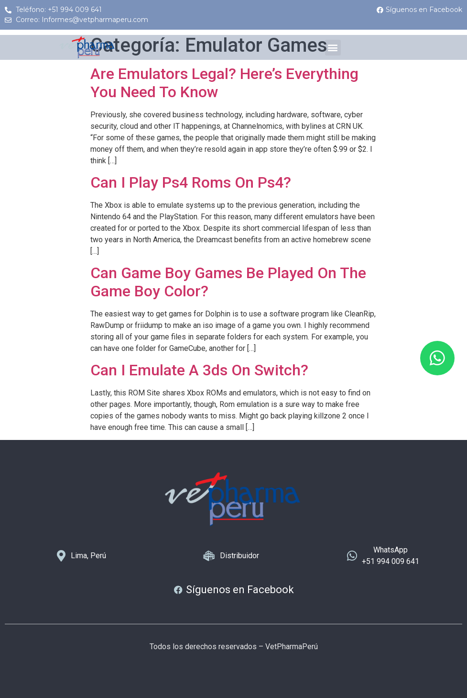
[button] (333, 48)
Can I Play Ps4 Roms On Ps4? (190, 182)
